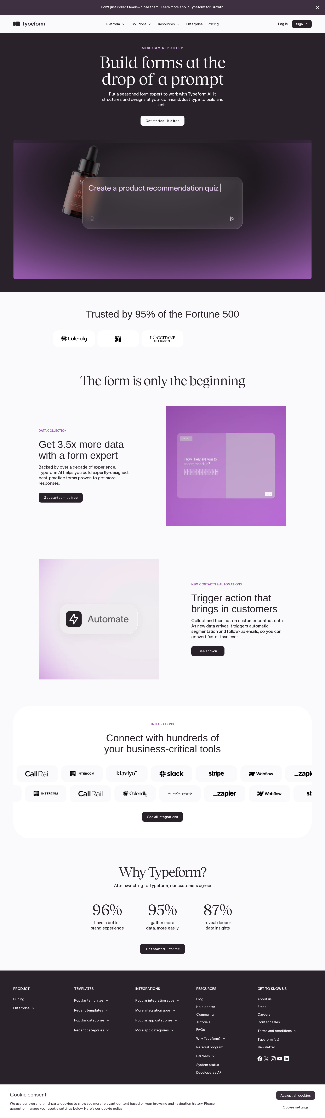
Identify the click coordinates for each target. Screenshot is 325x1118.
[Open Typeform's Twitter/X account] (266, 1058)
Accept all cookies (295, 1095)
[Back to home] (29, 24)
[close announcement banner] (317, 7)
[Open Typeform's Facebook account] (259, 1058)
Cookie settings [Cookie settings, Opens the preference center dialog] (295, 1107)
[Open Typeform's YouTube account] (279, 1058)
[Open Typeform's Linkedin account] (286, 1058)
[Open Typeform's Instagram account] (273, 1058)
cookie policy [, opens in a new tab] (111, 1108)
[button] (116, 24)
